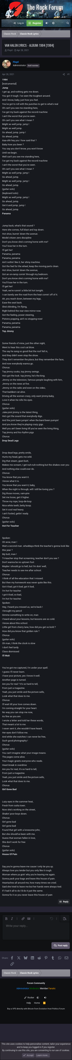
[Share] (63, 74)
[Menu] (6, 23)
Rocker (29, 997)
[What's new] (60, 23)
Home (37, 1003)
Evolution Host (45, 1009)
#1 (68, 74)
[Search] (67, 23)
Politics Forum (58, 1009)
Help (29, 1003)
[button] (53, 23)
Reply (65, 901)
